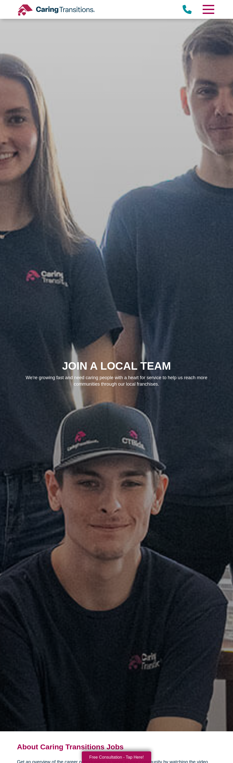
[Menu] (208, 9)
